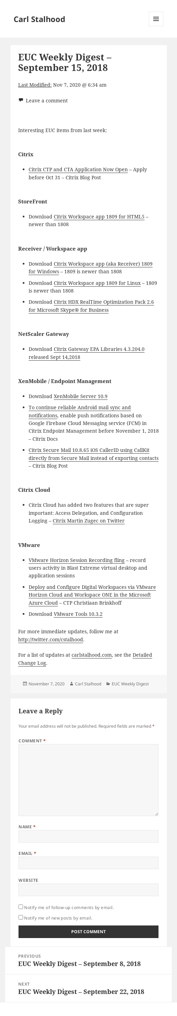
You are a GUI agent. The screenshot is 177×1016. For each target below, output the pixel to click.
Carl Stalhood (39, 19)
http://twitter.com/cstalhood (50, 639)
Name (27, 827)
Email (27, 853)
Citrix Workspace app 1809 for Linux (97, 283)
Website (28, 880)
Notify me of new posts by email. (58, 918)
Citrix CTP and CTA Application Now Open (78, 169)
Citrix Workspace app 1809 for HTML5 (99, 216)
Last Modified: (35, 84)
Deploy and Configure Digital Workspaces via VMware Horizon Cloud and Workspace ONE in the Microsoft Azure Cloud (92, 595)
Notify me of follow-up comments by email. (69, 907)
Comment (32, 741)
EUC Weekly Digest (130, 684)
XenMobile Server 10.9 (81, 396)
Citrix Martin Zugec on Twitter (89, 520)
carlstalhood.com (92, 654)
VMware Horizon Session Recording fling (77, 560)
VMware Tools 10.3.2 (78, 614)
